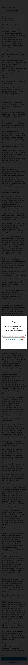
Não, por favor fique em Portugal (14, 339)
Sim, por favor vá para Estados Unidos (14, 336)
